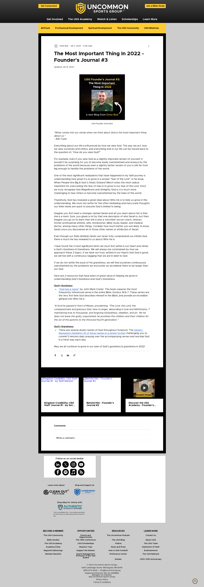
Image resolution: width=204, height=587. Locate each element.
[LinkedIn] (58, 464)
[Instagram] (73, 464)
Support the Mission (85, 550)
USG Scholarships (86, 543)
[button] (54, 19)
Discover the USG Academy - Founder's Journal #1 (141, 404)
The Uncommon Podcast (118, 535)
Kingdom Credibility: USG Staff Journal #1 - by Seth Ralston (59, 404)
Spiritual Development (100, 28)
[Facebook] (58, 472)
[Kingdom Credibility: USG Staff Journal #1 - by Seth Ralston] (60, 388)
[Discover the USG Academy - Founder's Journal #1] (144, 388)
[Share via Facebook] (55, 355)
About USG (151, 540)
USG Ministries (151, 28)
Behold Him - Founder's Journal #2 (100, 404)
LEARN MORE (151, 531)
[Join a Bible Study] (155, 6)
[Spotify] (65, 472)
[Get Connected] (48, 6)
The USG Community (128, 28)
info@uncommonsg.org (110, 570)
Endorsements (151, 550)
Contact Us (151, 535)
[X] (65, 464)
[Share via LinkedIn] (68, 355)
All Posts (45, 28)
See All (160, 373)
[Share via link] (74, 355)
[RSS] (81, 472)
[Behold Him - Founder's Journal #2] (102, 388)
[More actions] (148, 46)
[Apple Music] (73, 472)
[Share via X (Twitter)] (61, 355)
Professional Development (69, 28)
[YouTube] (81, 464)
